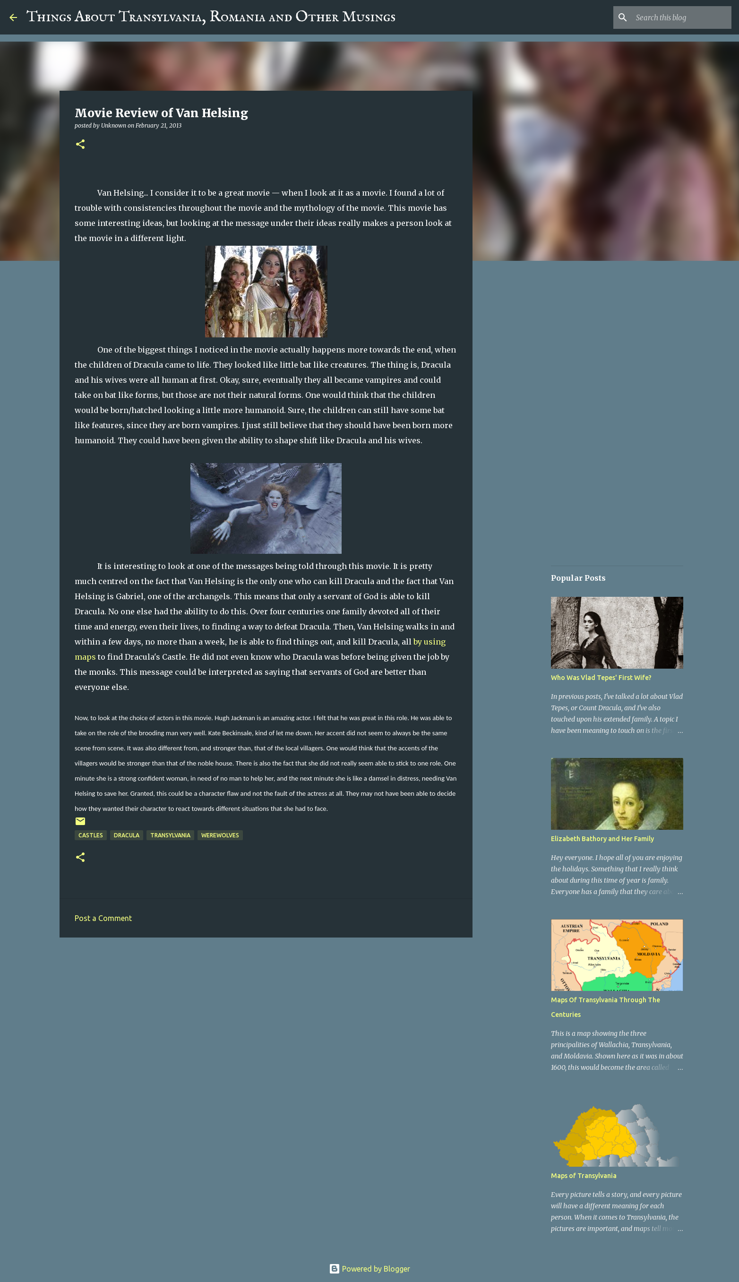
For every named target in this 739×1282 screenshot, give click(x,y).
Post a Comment (103, 918)
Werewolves (220, 835)
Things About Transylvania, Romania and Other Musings (210, 17)
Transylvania (170, 835)
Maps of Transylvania (584, 1175)
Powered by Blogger (369, 1269)
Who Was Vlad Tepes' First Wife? (601, 677)
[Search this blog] (681, 17)
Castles (90, 835)
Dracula (126, 835)
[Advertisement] (266, 1018)
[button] (80, 144)
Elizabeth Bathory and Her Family (602, 839)
